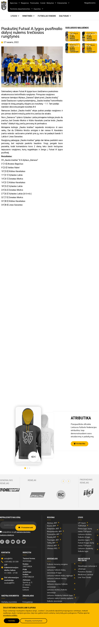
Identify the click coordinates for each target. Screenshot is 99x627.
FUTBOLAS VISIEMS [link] (47, 16)
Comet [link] (42, 3)
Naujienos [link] (25, 3)
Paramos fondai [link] (85, 572)
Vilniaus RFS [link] (52, 548)
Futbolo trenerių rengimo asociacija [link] (57, 565)
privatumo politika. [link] (10, 615)
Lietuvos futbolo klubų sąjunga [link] (60, 575)
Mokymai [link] (51, 3)
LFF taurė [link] (82, 523)
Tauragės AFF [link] (53, 540)
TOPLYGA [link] (82, 526)
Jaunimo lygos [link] (84, 540)
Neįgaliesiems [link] (90, 3)
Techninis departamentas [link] (21, 9)
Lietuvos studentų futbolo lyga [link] (85, 549)
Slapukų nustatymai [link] (33, 621)
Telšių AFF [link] (51, 543)
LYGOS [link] (14, 16)
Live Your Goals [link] (84, 577)
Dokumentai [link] (63, 3)
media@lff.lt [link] (9, 583)
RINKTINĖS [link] (27, 16)
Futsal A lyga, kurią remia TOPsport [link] (86, 544)
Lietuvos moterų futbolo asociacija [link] (57, 591)
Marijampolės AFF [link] (54, 531)
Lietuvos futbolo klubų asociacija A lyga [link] (56, 571)
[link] (3, 5)
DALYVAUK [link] (64, 16)
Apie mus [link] (15, 3)
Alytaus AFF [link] (52, 523)
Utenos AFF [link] (52, 545)
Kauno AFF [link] (51, 526)
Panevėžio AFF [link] (53, 534)
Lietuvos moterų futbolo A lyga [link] (84, 535)
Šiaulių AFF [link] (51, 537)
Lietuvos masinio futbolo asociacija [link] (57, 585)
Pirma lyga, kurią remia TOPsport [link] (85, 530)
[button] (63, 481)
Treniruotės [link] (34, 3)
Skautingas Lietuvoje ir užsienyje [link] (87, 567)
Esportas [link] (38, 9)
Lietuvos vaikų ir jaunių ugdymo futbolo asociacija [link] (60, 599)
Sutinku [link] (11, 621)
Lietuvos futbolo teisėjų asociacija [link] (57, 579)
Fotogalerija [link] (28, 602)
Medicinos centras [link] (85, 574)
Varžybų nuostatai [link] (9, 602)
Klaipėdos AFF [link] (53, 528)
